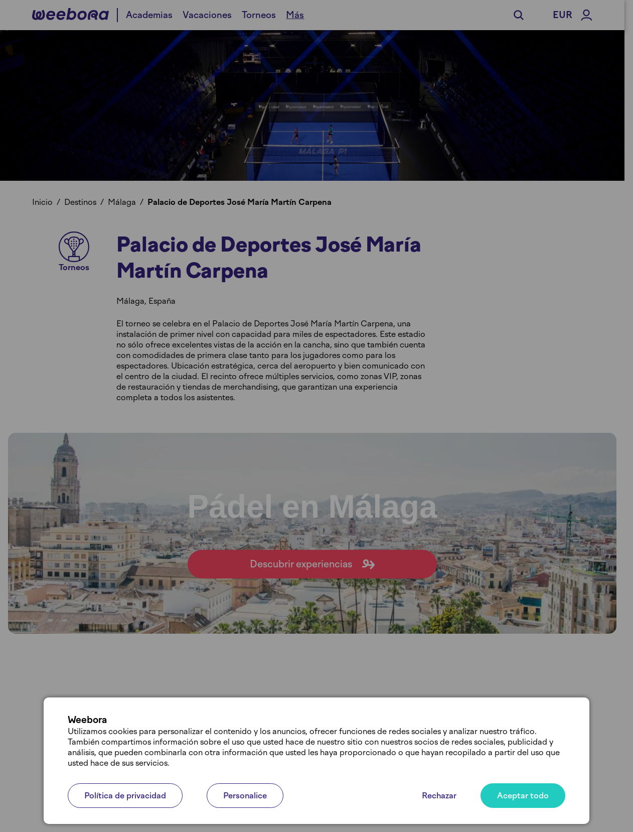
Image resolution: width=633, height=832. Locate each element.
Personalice (245, 795)
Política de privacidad (125, 795)
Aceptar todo (523, 795)
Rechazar (439, 795)
